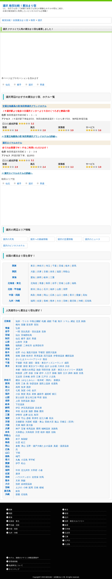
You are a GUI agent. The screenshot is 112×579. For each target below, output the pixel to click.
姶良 (18, 491)
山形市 (19, 342)
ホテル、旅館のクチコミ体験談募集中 (24, 558)
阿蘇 (23, 480)
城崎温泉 (45, 428)
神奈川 (40, 266)
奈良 (52, 271)
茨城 (61, 266)
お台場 (53, 366)
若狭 (34, 394)
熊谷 (45, 359)
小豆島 (24, 460)
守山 (23, 418)
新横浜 (57, 380)
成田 (66, 363)
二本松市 (27, 345)
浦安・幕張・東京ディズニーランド (46, 363)
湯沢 (31, 85)
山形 (67, 283)
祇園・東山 (38, 422)
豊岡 (38, 428)
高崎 (23, 356)
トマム (66, 321)
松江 (23, 442)
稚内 (18, 324)
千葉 (54, 266)
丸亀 (18, 460)
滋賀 (59, 271)
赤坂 (31, 373)
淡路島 (54, 428)
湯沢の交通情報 (65, 239)
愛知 (33, 277)
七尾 (18, 390)
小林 (25, 487)
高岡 (18, 387)
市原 (25, 363)
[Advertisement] (56, 56)
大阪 (33, 271)
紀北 (31, 415)
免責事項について (16, 565)
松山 (23, 463)
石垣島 (88, 301)
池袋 (38, 370)
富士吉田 (20, 397)
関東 (14, 266)
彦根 (28, 418)
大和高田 (29, 432)
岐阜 (46, 277)
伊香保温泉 (58, 356)
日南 (36, 487)
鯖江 (54, 394)
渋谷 (67, 366)
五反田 (19, 376)
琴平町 (32, 460)
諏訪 (33, 401)
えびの (19, 487)
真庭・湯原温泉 (61, 446)
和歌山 (66, 271)
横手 (19, 85)
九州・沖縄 (14, 301)
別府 (18, 484)
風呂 (32, 127)
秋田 (48, 283)
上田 (18, 401)
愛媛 (78, 295)
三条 (23, 383)
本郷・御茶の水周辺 (25, 370)
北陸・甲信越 (14, 289)
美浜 (28, 394)
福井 (52, 289)
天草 (18, 480)
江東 (38, 376)
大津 (18, 418)
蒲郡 (31, 411)
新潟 (33, 289)
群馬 (74, 266)
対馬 (41, 477)
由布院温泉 (26, 484)
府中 (41, 373)
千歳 (54, 321)
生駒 (53, 432)
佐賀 (39, 301)
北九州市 (25, 470)
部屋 (4, 127)
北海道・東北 (14, 283)
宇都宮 (41, 352)
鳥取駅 (24, 439)
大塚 (36, 373)
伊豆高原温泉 (27, 408)
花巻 (44, 331)
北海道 (34, 283)
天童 (25, 342)
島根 (39, 295)
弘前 (18, 328)
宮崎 (65, 301)
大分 (59, 301)
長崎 (46, 301)
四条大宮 (49, 422)
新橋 (54, 373)
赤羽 (33, 376)
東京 (33, 266)
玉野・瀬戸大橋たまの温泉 (39, 446)
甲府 (39, 397)
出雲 (18, 442)
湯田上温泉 (44, 383)
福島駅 (19, 345)
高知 (85, 295)
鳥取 (33, 295)
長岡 (18, 383)
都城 (41, 487)
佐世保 (35, 477)
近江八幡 (43, 418)
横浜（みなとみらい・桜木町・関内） (34, 380)
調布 (70, 373)
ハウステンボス (23, 477)
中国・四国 (14, 295)
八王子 (48, 373)
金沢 (34, 390)
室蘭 (23, 324)
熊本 (52, 301)
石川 (46, 289)
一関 (18, 331)
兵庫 (39, 271)
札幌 (44, 321)
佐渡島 (54, 383)
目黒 (81, 373)
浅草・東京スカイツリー (63, 370)
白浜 (18, 435)
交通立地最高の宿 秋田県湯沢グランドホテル (24, 106)
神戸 (18, 428)
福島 (74, 283)
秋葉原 (19, 373)
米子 (18, 439)
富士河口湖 (30, 397)
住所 (3, 115)
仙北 (8, 85)
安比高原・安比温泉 (31, 331)
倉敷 (18, 446)
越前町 (48, 394)
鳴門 (18, 456)
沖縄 (80, 301)
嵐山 (57, 422)
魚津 (23, 387)
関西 (14, 271)
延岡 (31, 487)
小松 (28, 390)
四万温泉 (48, 356)
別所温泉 (25, 401)
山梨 (59, 289)
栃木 (67, 266)
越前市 (40, 394)
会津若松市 (38, 345)
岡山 (46, 295)
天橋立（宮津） (67, 422)
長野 (65, 289)
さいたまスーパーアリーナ (29, 359)
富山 (39, 289)
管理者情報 (13, 561)
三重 (52, 277)
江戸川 (44, 376)
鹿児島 (73, 301)
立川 (65, 373)
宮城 (61, 283)
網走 (73, 321)
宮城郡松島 (26, 335)
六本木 (61, 366)
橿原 (48, 432)
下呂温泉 (20, 404)
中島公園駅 (35, 321)
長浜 (51, 418)
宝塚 (23, 428)
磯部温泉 (69, 356)
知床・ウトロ (22, 321)
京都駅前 (20, 422)
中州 (18, 470)
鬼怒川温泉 (31, 352)
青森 (41, 283)
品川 (47, 366)
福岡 (33, 301)
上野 (25, 373)
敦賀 (23, 394)
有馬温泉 (30, 428)
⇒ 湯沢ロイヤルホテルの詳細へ (16, 173)
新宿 (25, 366)
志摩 (25, 415)
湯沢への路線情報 (39, 239)
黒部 (28, 387)
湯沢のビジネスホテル (14, 245)
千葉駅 (19, 363)
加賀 (23, 390)
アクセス (5, 119)
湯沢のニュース (92, 239)
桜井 (43, 432)
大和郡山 (20, 432)
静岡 (39, 277)
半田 (18, 411)
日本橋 (26, 376)
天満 (18, 425)
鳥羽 (36, 415)
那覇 (18, 494)
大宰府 (34, 470)
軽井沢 (29, 356)
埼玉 (48, 266)
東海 (14, 277)
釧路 (83, 321)
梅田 (23, 425)
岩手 (54, 283)
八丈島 (52, 376)
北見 (78, 321)
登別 (36, 324)
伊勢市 (19, 415)
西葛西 (79, 370)
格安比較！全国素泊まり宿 (55, 577)
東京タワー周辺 (36, 366)
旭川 (60, 321)
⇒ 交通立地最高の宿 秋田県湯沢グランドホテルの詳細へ (29, 136)
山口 (59, 295)
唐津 (18, 474)
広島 (52, 295)
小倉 (40, 470)
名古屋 (24, 411)
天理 (37, 432)
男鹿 (42, 85)
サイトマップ (14, 569)
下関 (18, 453)
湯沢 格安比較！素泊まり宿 (19, 5)
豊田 (41, 411)
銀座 (76, 373)
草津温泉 (38, 356)
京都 (46, 271)
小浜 (18, 394)
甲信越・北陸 (14, 525)
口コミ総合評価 (10, 124)
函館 (49, 321)
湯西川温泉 (51, 352)
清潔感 (61, 127)
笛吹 (45, 397)
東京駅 (19, 366)
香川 (72, 295)
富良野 (29, 324)
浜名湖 (38, 408)
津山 (23, 446)
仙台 (18, 335)
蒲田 (60, 373)
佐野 (18, 352)
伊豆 (18, 408)
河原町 (28, 422)
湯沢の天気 (8, 239)
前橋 (18, 356)
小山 (23, 352)
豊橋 (36, 411)
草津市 (35, 418)
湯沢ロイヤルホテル (12, 143)
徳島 (65, 295)
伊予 (18, 463)
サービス (90, 127)
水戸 (18, 349)
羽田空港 (46, 370)
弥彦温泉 (34, 383)
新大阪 (29, 425)
